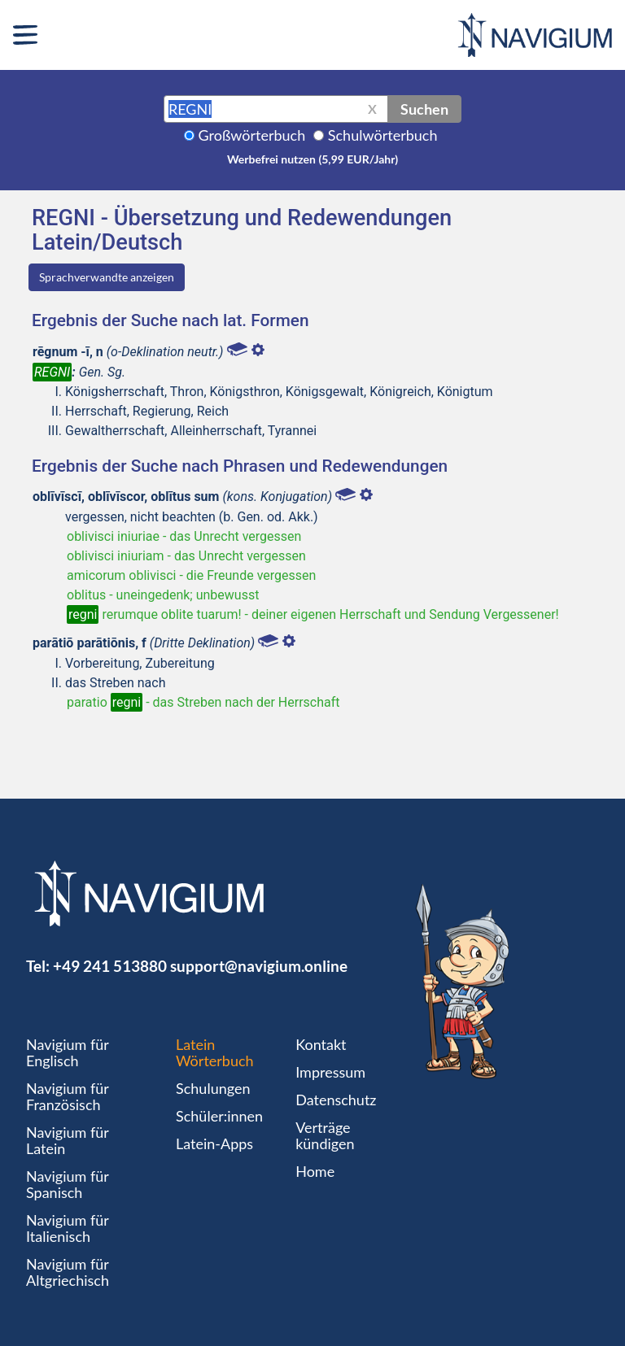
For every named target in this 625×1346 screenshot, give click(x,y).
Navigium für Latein (67, 1140)
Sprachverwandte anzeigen (106, 277)
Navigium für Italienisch (67, 1228)
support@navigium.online (258, 965)
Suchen (424, 109)
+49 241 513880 (110, 965)
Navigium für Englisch (67, 1052)
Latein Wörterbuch (215, 1052)
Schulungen (213, 1088)
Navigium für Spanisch (67, 1184)
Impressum (330, 1072)
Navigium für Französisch (67, 1096)
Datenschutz (335, 1100)
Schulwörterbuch (383, 135)
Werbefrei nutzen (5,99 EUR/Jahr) (312, 159)
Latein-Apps (214, 1143)
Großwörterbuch (252, 135)
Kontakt (320, 1044)
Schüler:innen (219, 1116)
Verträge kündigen (324, 1135)
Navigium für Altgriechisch (67, 1272)
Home (314, 1171)
